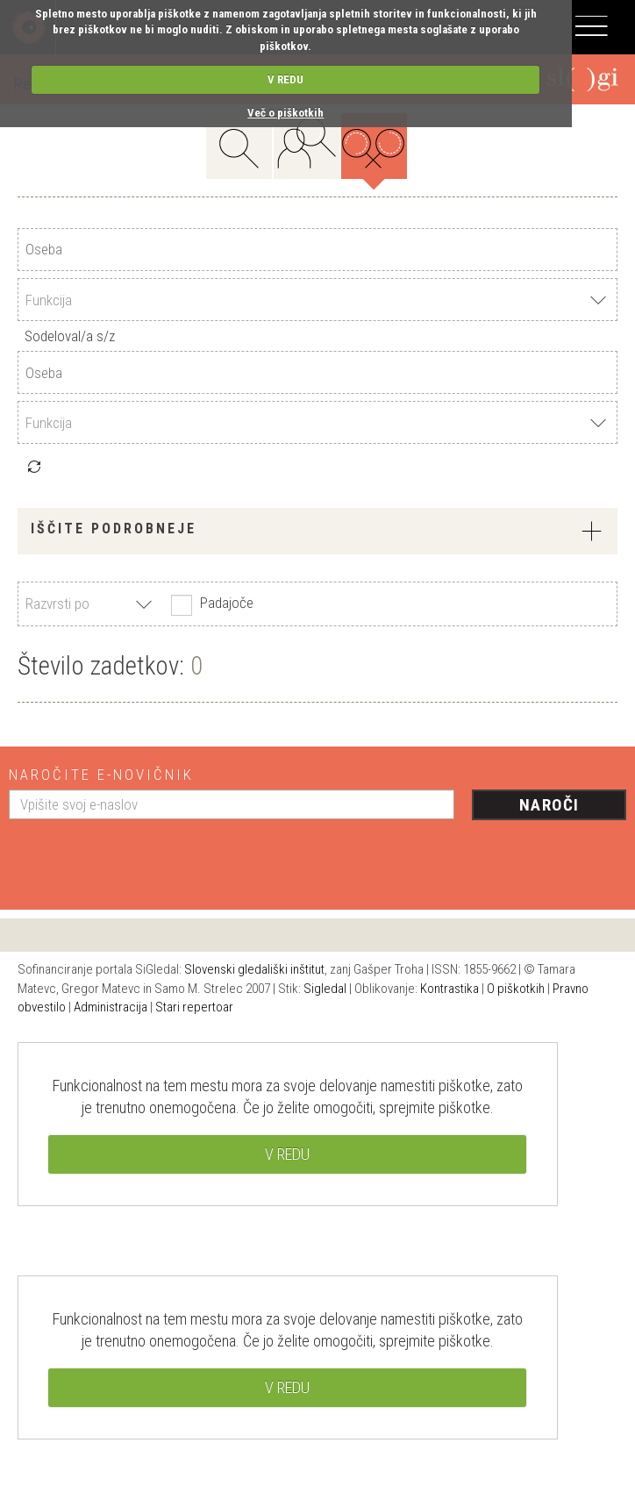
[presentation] (142, 858)
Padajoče (210, 604)
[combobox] (317, 299)
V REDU (285, 79)
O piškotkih (516, 989)
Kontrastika (449, 989)
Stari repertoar (194, 1007)
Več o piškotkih (285, 112)
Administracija (110, 1007)
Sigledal (324, 989)
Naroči (549, 805)
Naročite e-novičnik (101, 774)
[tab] (317, 531)
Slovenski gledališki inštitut (254, 969)
